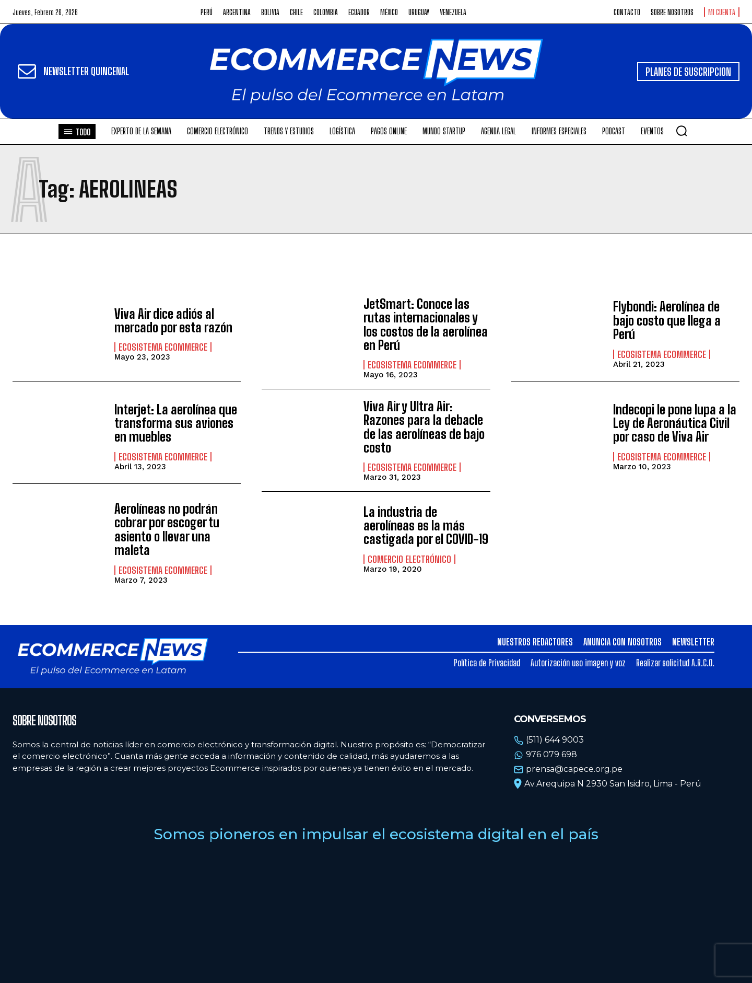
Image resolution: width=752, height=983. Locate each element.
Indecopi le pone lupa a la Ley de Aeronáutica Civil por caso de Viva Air (674, 423)
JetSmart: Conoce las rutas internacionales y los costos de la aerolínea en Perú (425, 324)
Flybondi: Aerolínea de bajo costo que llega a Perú (667, 320)
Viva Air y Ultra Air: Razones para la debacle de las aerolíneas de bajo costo (424, 427)
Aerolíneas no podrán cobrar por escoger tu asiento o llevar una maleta (166, 529)
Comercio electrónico (409, 559)
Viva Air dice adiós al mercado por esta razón (173, 320)
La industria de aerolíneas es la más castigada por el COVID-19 (425, 525)
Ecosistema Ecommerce (163, 347)
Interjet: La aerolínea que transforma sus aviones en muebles (175, 423)
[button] (681, 130)
